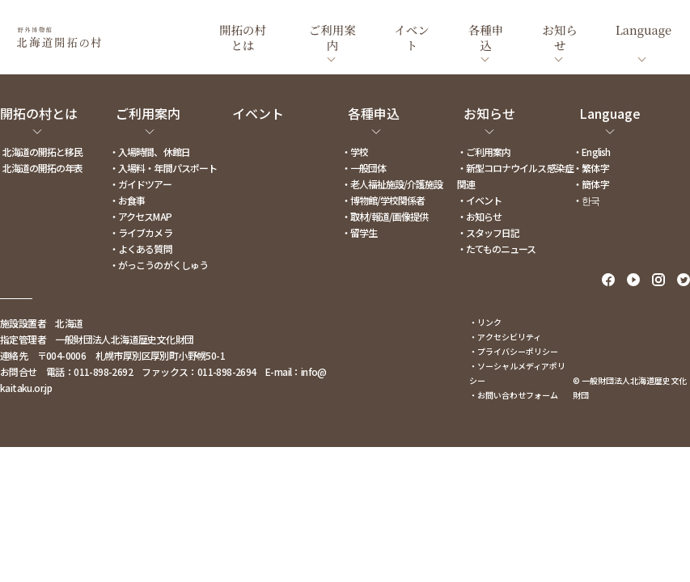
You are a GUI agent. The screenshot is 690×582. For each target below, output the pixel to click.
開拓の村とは (39, 113)
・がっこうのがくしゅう (158, 265)
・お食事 (127, 200)
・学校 (354, 151)
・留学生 (359, 232)
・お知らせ (479, 216)
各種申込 (374, 113)
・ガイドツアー (140, 184)
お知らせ (489, 113)
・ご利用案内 (483, 151)
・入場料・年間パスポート (162, 168)
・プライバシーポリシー (513, 351)
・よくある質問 (140, 248)
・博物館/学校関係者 (383, 200)
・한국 (586, 200)
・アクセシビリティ (505, 337)
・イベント (479, 200)
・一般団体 (363, 168)
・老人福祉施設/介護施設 (391, 184)
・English (591, 151)
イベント (258, 113)
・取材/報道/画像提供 (384, 216)
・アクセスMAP (140, 216)
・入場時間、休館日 (149, 151)
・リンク (485, 322)
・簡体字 (590, 184)
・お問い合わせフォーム (513, 395)
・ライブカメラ (140, 232)
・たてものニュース (496, 248)
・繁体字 (590, 168)
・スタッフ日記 (488, 232)
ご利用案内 (148, 113)
